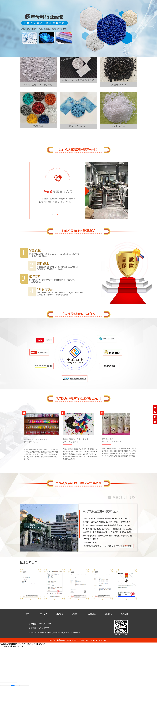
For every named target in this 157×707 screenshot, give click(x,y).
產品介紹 (75, 614)
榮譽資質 (59, 614)
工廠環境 (92, 614)
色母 (115, 519)
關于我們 (43, 614)
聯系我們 (124, 614)
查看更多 (126, 545)
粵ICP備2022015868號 (89, 640)
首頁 (27, 614)
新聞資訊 (108, 614)
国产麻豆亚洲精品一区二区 (12, 646)
